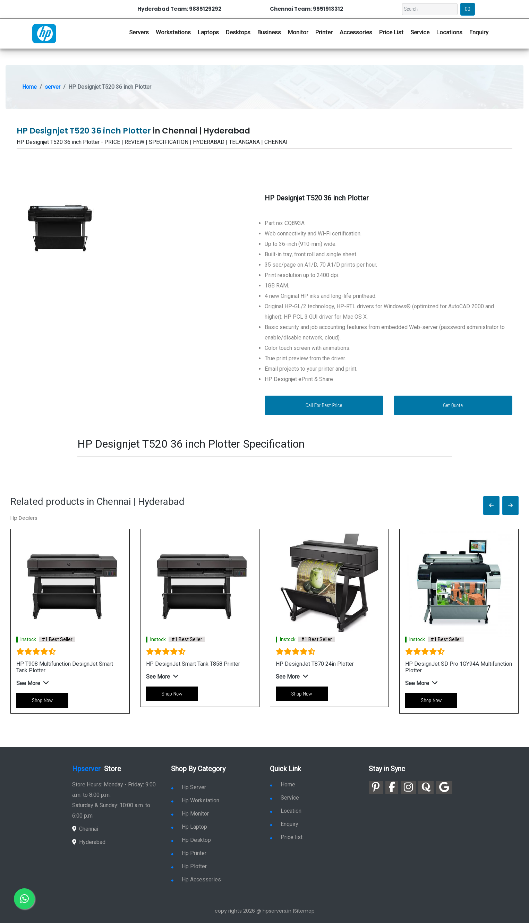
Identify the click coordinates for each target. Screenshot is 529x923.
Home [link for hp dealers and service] (282, 784)
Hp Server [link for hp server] (188, 787)
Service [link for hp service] (419, 32)
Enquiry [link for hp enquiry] (478, 32)
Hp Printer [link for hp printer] (188, 853)
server (52, 87)
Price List (391, 32)
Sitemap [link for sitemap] (304, 910)
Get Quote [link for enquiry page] (453, 405)
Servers (139, 32)
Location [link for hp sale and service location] (285, 811)
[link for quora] (426, 787)
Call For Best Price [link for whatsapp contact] (324, 405)
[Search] (430, 9)
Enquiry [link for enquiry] (284, 824)
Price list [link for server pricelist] (286, 837)
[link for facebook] (391, 787)
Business (269, 32)
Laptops (208, 32)
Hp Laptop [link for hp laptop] (189, 826)
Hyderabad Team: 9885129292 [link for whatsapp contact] (179, 8)
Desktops (238, 32)
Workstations (173, 32)
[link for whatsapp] (24, 898)
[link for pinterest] (376, 787)
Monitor (298, 32)
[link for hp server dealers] (44, 33)
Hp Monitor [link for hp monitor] (190, 813)
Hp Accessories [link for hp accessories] (196, 879)
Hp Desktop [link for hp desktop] (191, 840)
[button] (491, 506)
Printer (324, 32)
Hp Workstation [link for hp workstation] (195, 800)
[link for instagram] (408, 787)
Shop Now (42, 700)
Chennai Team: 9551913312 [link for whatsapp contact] (306, 8)
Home (29, 87)
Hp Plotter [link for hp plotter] (189, 866)
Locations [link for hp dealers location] (449, 32)
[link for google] (444, 787)
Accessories (356, 32)
